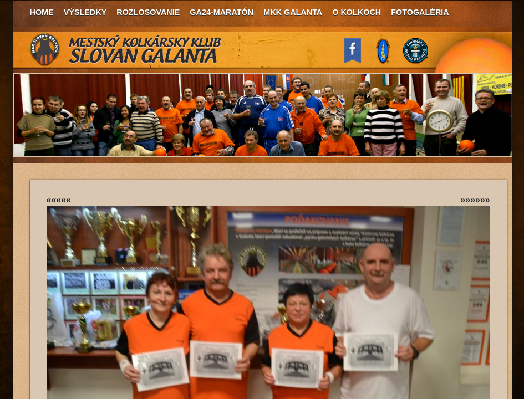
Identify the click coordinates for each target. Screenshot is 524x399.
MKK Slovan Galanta (126, 50)
